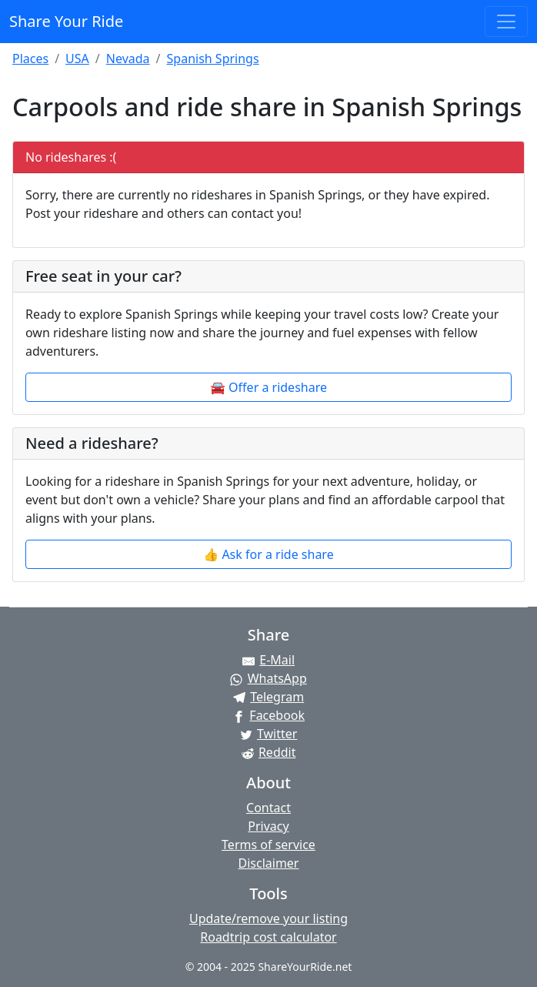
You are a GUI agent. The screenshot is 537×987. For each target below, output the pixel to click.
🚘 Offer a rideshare (268, 387)
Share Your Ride (66, 21)
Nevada (128, 58)
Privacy (268, 826)
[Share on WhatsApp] (268, 678)
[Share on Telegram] (268, 697)
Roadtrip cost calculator (268, 936)
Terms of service (268, 844)
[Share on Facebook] (268, 715)
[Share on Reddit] (268, 752)
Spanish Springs (213, 58)
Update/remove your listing (268, 918)
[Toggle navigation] (506, 21)
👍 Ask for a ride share (268, 554)
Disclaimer (268, 863)
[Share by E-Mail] (268, 660)
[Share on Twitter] (268, 733)
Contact (268, 807)
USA (77, 58)
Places (30, 58)
